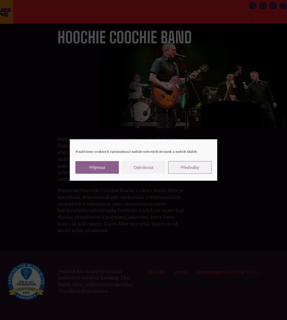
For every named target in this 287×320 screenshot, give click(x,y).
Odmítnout (143, 167)
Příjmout (97, 167)
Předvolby (189, 167)
